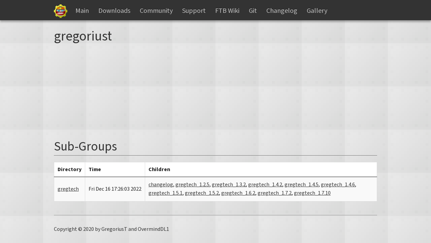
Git (253, 11)
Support (194, 11)
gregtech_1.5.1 (165, 193)
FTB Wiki (227, 11)
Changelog (281, 11)
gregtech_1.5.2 (202, 193)
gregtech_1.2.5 (192, 184)
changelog (160, 184)
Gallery (317, 11)
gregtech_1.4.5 (302, 184)
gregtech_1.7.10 (312, 193)
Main (82, 11)
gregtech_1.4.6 (338, 184)
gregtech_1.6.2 (238, 193)
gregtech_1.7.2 (275, 193)
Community (156, 11)
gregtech (68, 189)
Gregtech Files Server (60, 11)
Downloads (114, 11)
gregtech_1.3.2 (229, 184)
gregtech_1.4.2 (265, 184)
